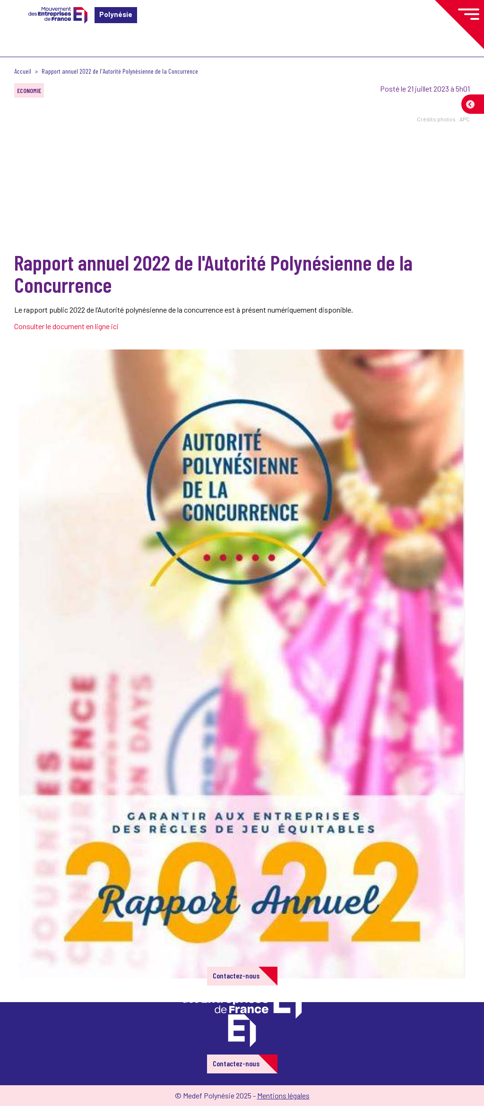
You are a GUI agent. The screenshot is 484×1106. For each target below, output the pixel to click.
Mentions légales (283, 1095)
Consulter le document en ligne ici (67, 326)
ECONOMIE (29, 90)
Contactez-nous (236, 975)
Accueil (22, 71)
